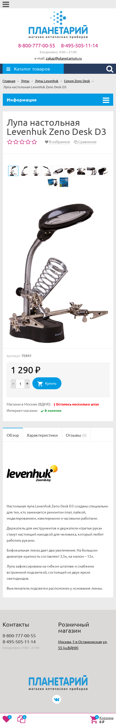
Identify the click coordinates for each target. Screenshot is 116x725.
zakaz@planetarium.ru (64, 58)
